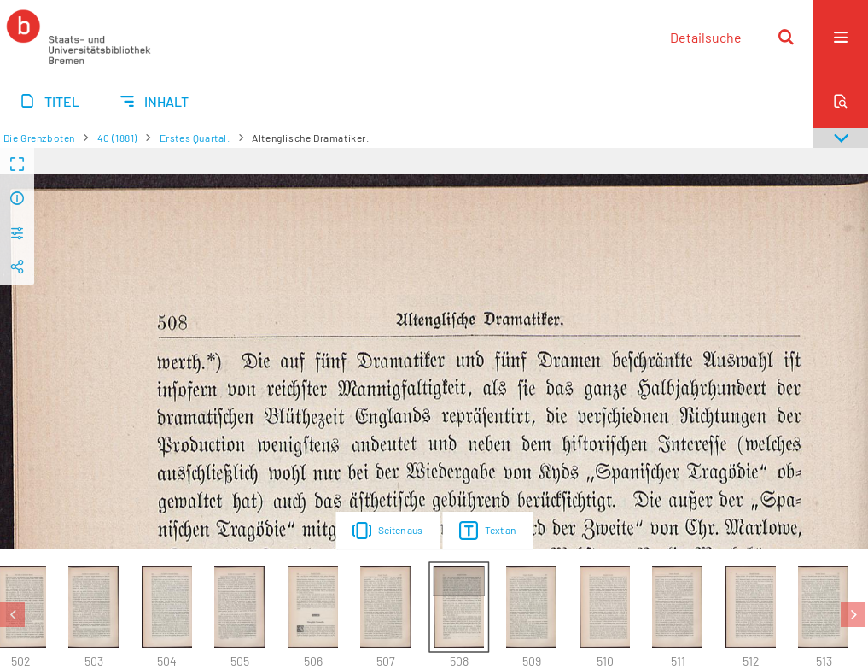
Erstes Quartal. (195, 138)
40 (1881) (117, 138)
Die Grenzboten (39, 138)
